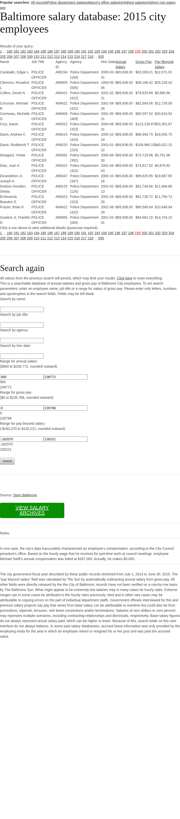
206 (9, 57)
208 (23, 57)
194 (104, 51)
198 (131, 51)
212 (50, 57)
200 (144, 51)
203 (164, 51)
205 (3, 57)
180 (9, 51)
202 (158, 51)
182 (23, 51)
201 (151, 51)
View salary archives (32, 510)
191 (84, 51)
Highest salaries (134, 2)
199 (137, 51)
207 (16, 57)
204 (171, 51)
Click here (124, 278)
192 (90, 51)
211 (43, 57)
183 (30, 51)
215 (70, 57)
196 (117, 51)
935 (101, 57)
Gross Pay (143, 62)
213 (57, 57)
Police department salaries (67, 2)
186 (50, 51)
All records (39, 2)
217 (84, 57)
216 (77, 57)
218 (90, 57)
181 (16, 51)
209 (30, 57)
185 (43, 51)
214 (63, 57)
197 (124, 51)
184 (36, 51)
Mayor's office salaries (105, 2)
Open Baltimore (25, 495)
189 (70, 51)
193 (97, 51)
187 (57, 51)
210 (36, 57)
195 (110, 51)
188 (63, 51)
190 (77, 51)
